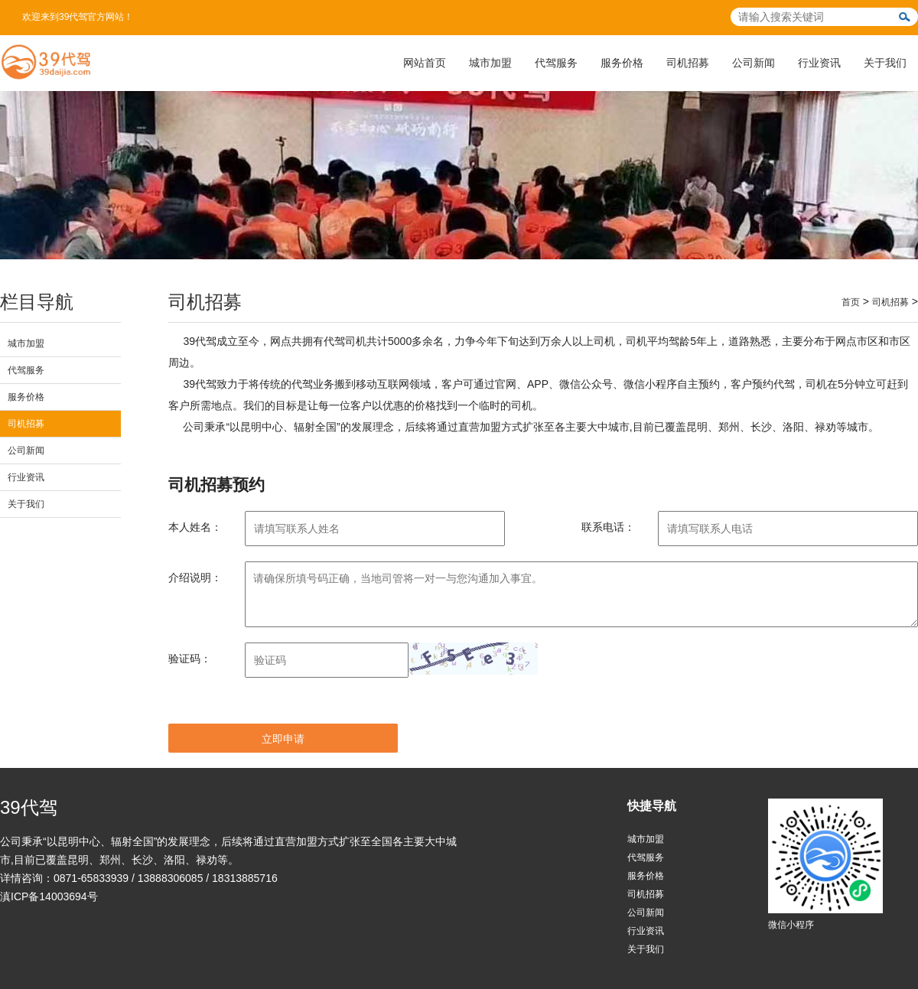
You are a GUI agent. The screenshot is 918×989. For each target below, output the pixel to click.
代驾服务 (556, 63)
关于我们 (885, 63)
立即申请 (283, 739)
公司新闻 (753, 63)
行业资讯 (819, 63)
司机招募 (687, 63)
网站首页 (424, 63)
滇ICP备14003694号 (49, 896)
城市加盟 (490, 63)
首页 (851, 302)
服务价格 (622, 63)
